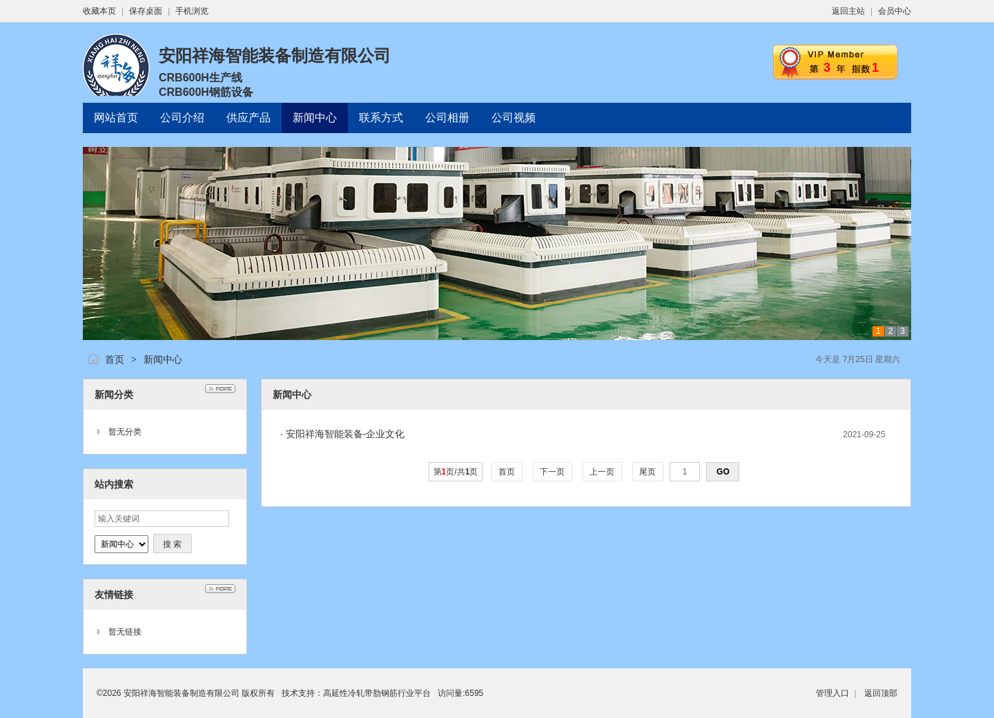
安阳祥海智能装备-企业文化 (345, 433)
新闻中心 (163, 359)
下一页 (552, 472)
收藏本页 (99, 11)
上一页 (602, 472)
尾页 (648, 472)
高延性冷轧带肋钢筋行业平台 (377, 693)
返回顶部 (880, 693)
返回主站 (848, 11)
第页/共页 (455, 472)
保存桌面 (145, 11)
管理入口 (832, 693)
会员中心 (894, 11)
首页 (114, 359)
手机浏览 (191, 11)
